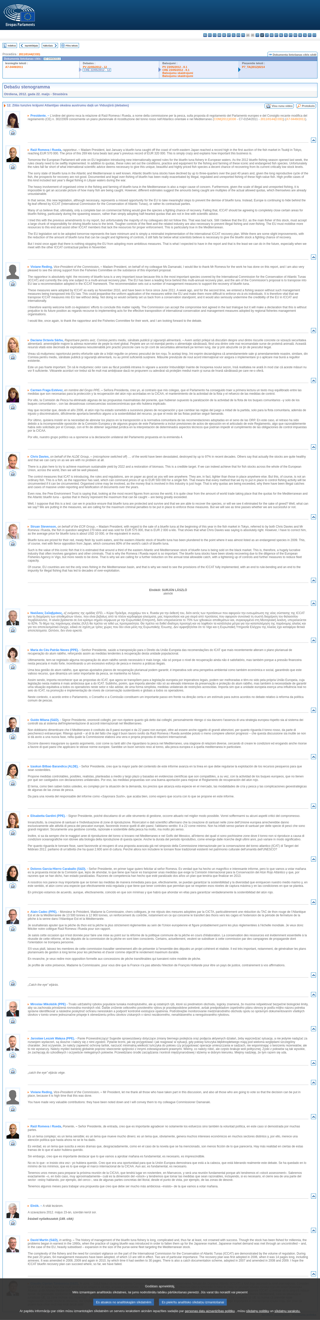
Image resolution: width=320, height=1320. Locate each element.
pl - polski (286, 35)
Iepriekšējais (31, 45)
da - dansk (219, 35)
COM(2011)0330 (225, 119)
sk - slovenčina (300, 35)
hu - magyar (272, 35)
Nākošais (48, 45)
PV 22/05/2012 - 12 (95, 66)
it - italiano (257, 35)
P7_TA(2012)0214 (253, 66)
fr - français (243, 35)
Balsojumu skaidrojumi (177, 72)
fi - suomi (310, 35)
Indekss (12, 45)
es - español (210, 35)
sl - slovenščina (305, 35)
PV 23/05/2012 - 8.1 (174, 66)
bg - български (205, 35)
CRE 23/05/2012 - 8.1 (175, 69)
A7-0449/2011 (14, 66)
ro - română (295, 35)
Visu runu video (282, 105)
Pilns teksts (72, 45)
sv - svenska (314, 35)
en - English (238, 35)
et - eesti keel (229, 35)
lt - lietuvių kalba (267, 35)
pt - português (290, 35)
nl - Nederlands (281, 35)
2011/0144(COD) (29, 54)
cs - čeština (214, 35)
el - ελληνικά (234, 35)
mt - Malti (276, 35)
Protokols (308, 105)
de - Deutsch (224, 35)
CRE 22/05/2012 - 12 (97, 69)
